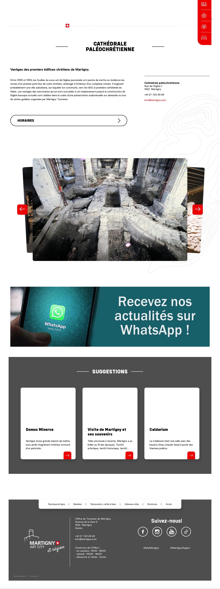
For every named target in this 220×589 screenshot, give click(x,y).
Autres (163, 24)
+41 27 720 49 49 (154, 94)
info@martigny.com (155, 100)
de (150, 24)
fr (146, 24)
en (155, 24)
